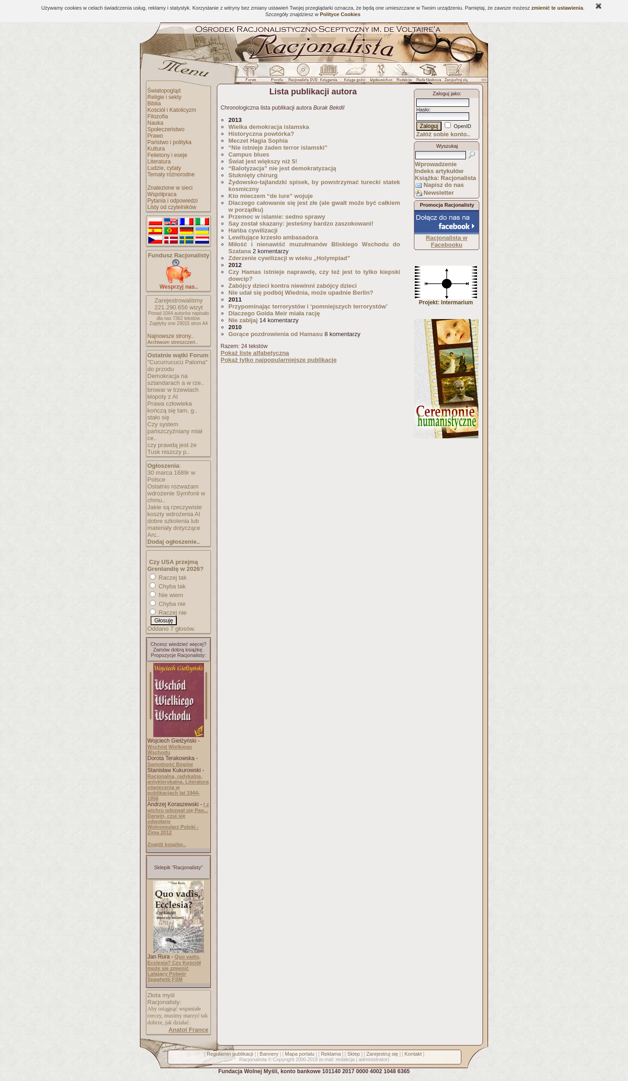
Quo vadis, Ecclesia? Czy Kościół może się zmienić (174, 962)
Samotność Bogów (170, 764)
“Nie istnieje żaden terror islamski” (277, 147)
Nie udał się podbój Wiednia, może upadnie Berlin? (300, 292)
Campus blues (249, 154)
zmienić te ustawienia (557, 8)
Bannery (269, 1054)
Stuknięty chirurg (253, 175)
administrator (373, 1059)
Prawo (155, 136)
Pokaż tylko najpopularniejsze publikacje (279, 359)
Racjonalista (253, 1059)
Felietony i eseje (167, 155)
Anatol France (189, 1029)
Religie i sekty (164, 97)
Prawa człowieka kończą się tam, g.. (172, 407)
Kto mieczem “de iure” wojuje (270, 195)
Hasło (422, 109)
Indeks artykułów (439, 171)
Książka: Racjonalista (445, 177)
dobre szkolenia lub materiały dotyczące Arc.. (173, 527)
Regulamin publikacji (230, 1054)
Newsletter (439, 192)
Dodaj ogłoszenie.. (173, 541)
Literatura (159, 161)
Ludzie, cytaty (164, 168)
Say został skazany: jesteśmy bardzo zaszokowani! (301, 223)
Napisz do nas (444, 184)
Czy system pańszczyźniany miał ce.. (174, 431)
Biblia (154, 103)
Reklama (331, 1054)
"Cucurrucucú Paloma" (177, 362)
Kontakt (413, 1054)
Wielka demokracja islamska (268, 126)
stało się (158, 417)
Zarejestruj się (382, 1054)
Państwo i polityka (169, 142)
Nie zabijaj (243, 320)
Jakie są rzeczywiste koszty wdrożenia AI (174, 510)
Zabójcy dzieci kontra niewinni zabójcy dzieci (292, 285)
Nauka (155, 123)
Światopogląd (163, 90)
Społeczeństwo (166, 129)
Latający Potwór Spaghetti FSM (166, 976)
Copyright (283, 1059)
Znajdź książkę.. (166, 844)
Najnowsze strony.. (170, 336)
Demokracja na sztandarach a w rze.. (175, 379)
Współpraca (161, 194)
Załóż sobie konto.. (443, 134)
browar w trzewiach (172, 389)
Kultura (156, 148)
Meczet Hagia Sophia (258, 140)
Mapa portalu (299, 1054)
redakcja (345, 1059)
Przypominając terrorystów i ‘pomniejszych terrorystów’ (308, 306)
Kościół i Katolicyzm (171, 110)
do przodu (160, 369)
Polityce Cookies (340, 14)
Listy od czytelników (171, 207)
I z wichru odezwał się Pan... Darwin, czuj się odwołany (178, 813)
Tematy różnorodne (171, 174)
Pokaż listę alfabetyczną (255, 352)
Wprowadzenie (436, 164)
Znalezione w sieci (169, 188)
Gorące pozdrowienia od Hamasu (275, 334)
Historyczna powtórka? (261, 133)
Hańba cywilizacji (253, 230)
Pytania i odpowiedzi (172, 201)
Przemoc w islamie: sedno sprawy (276, 216)
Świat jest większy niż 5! (262, 161)
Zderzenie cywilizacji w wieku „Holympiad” (289, 258)
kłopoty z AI (162, 396)
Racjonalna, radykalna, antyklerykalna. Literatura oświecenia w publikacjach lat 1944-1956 (178, 787)
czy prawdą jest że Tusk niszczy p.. (172, 448)
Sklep (353, 1054)
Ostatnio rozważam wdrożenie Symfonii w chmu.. (176, 493)
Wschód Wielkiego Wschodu (169, 749)
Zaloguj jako (446, 93)
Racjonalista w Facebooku (446, 241)
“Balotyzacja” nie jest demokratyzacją (282, 168)
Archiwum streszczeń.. (172, 342)
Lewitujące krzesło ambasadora (273, 237)
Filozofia (157, 116)
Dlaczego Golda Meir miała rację (274, 313)
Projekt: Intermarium (446, 300)
